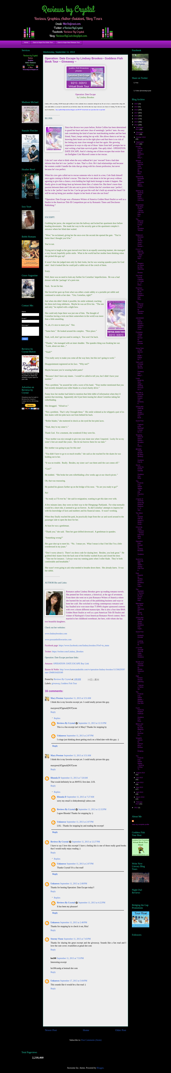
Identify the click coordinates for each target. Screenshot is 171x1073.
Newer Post (51, 1030)
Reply (53, 712)
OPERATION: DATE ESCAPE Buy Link (71, 663)
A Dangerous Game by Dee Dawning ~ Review (140, 267)
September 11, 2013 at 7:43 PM (77, 939)
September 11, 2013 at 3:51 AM (77, 698)
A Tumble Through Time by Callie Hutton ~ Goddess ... (140, 653)
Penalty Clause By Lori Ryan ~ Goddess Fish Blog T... (140, 152)
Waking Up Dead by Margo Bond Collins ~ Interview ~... (140, 196)
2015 (136, 119)
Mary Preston (57, 698)
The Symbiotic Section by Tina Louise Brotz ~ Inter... (140, 594)
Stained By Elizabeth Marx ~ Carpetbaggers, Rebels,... (140, 182)
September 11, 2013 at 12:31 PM (92, 723)
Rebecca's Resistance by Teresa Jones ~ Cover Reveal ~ (140, 240)
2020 (136, 104)
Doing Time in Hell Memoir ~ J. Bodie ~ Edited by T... (140, 353)
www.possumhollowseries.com (58, 639)
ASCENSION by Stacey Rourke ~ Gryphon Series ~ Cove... (140, 323)
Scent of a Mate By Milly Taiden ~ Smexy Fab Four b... (140, 564)
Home (26, 42)
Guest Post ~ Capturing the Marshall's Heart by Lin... (140, 426)
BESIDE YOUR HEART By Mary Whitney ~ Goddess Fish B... (140, 455)
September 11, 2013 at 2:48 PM (73, 922)
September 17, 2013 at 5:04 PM (73, 981)
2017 (136, 113)
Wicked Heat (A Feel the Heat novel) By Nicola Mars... (139, 167)
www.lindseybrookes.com (56, 633)
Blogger (100, 1068)
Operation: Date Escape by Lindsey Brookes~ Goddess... (140, 548)
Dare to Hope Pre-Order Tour (43, 42)
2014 (136, 122)
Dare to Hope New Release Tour (69, 42)
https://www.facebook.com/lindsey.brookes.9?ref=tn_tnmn (84, 645)
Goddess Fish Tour (69, 683)
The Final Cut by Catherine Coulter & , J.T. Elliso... (140, 280)
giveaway (56, 683)
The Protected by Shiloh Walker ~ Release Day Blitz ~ (140, 698)
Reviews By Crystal (66, 723)
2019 (136, 107)
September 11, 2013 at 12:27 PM (86, 842)
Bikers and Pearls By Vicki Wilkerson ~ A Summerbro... (139, 729)
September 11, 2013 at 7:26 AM (74, 778)
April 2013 (139, 792)
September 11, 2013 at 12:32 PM (92, 809)
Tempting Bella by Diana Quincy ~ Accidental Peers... (140, 440)
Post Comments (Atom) (91, 1040)
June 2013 (139, 782)
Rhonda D (55, 778)
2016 (136, 116)
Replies (57, 718)
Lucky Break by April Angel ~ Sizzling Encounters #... (140, 383)
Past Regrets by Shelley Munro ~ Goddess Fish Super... (140, 579)
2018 (136, 110)
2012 (136, 807)
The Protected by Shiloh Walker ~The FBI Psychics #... (140, 488)
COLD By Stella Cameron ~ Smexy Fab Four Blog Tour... (140, 532)
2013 (136, 125)
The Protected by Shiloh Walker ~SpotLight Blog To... (140, 762)
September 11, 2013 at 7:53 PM (70, 958)
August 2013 (140, 773)
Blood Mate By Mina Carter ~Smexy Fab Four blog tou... (140, 210)
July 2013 (139, 777)
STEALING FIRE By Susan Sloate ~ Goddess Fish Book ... (140, 412)
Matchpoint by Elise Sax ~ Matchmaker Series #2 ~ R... (140, 609)
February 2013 (139, 803)
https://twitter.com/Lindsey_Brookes (67, 651)
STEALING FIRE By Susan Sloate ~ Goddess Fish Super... (140, 623)
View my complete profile (140, 824)
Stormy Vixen (57, 939)
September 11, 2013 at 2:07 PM (80, 735)
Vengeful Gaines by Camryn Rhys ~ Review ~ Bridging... (140, 745)
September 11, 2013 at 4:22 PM (91, 902)
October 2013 (141, 137)
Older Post (120, 1030)
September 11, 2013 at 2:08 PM (73, 883)
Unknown (61, 735)
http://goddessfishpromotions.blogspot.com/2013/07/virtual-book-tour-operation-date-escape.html (80, 109)
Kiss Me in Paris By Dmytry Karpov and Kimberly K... (140, 398)
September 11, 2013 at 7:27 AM (80, 797)
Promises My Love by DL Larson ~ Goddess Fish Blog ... (140, 293)
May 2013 (139, 787)
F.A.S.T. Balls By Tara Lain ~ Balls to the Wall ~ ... (140, 253)
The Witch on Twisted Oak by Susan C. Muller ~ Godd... (140, 518)
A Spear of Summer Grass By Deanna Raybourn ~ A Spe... (140, 504)
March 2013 (140, 797)
